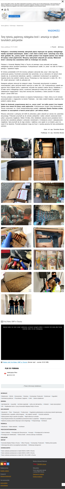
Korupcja (31, 432)
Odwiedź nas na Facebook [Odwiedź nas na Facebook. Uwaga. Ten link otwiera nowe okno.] (8, 464)
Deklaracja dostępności (35, 445)
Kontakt (3, 440)
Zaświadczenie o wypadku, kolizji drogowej (13, 414)
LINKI (30, 398)
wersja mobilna (4, 483)
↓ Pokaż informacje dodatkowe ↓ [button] (32, 386)
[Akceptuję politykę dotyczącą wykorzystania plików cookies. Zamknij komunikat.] (62, 1)
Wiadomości (20, 25)
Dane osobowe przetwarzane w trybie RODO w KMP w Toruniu (18, 451)
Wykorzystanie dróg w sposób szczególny (12, 416)
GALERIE (13, 404)
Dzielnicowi (47, 396)
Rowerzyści (17, 412)
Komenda (3, 401)
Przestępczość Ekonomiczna (19, 432)
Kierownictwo (18, 396)
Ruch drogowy (5, 409)
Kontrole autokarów (44, 414)
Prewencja (4, 424)
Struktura (26, 396)
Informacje (12, 25)
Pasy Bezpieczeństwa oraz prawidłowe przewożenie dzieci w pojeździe (20, 418)
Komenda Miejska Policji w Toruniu (11, 443)
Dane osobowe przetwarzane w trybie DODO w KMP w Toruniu (18, 453)
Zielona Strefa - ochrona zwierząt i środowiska (30, 434)
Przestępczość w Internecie (42, 432)
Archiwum (44, 421)
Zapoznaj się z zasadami (38, 474)
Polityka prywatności (37, 476)
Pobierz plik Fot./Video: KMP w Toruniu (15, 362)
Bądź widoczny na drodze (32, 416)
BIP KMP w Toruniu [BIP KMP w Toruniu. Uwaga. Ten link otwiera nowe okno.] (42, 464)
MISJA (11, 396)
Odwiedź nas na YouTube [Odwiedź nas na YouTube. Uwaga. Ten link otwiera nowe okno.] (5, 464)
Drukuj (60, 47)
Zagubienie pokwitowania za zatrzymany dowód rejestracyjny (46, 412)
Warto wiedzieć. (13, 426)
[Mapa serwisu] (5, 10)
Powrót (53, 47)
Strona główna (5, 25)
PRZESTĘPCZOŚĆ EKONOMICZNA (8, 429)
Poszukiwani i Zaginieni (21, 398)
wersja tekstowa (4, 485)
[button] (62, 10)
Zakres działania (6, 432)
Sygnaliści (54, 396)
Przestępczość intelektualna (9, 434)
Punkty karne (24, 412)
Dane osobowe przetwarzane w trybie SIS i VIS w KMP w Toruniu (19, 455)
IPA (2, 406)
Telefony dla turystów (51, 443)
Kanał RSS (2, 464)
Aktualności (5, 412)
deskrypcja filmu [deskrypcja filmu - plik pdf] (12, 372)
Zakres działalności (39, 398)
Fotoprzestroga (36, 421)
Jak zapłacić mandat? (31, 414)
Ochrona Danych (5, 448)
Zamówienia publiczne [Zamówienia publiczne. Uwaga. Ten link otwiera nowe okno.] (7, 398)
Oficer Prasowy (25, 443)
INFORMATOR (5, 404)
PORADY (46, 404)
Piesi (10, 412)
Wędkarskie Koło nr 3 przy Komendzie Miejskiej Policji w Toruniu (22, 406)
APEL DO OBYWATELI (36, 404)
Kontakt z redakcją (5, 471)
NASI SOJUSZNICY (56, 404)
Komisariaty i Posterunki (36, 396)
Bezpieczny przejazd (45, 418)
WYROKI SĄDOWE (23, 404)
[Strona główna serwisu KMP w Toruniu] (2, 10)
